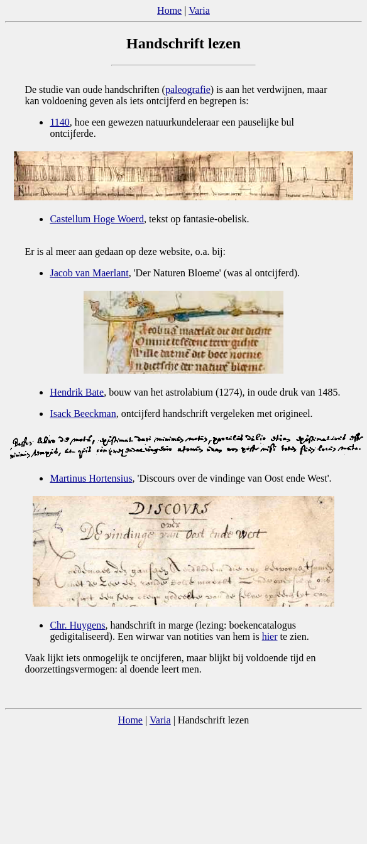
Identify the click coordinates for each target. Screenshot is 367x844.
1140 (59, 122)
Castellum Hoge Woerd (97, 219)
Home (169, 10)
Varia (199, 10)
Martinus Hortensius (91, 478)
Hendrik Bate (77, 392)
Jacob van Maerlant (89, 273)
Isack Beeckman (83, 413)
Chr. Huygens (77, 625)
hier (270, 636)
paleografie (188, 89)
